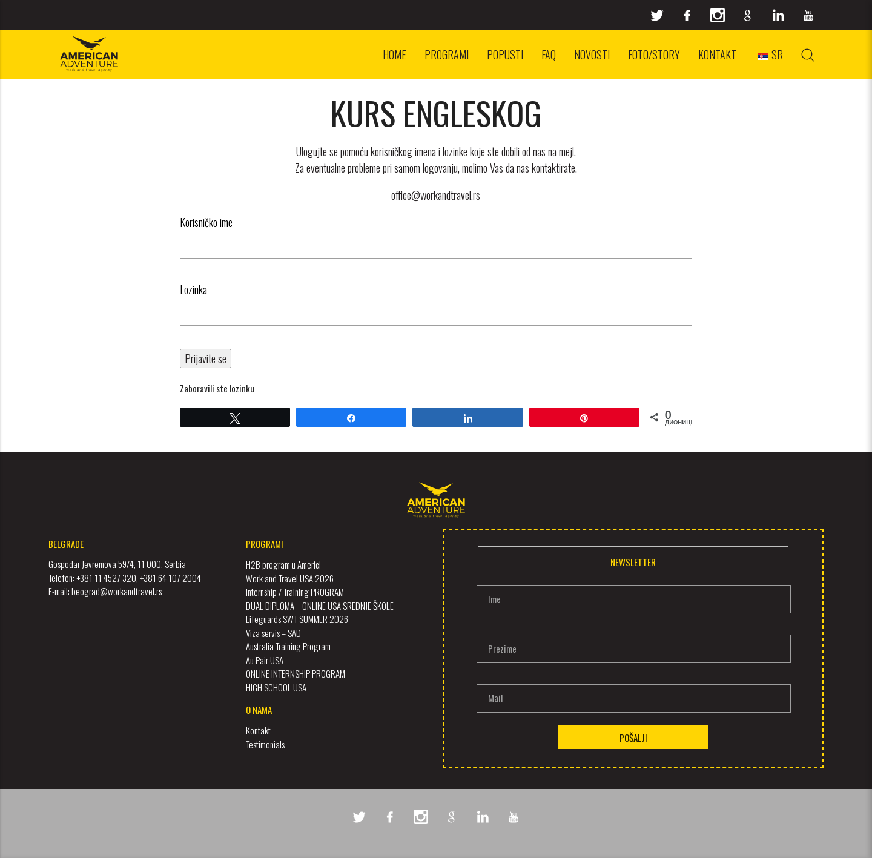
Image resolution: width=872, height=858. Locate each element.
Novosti (592, 54)
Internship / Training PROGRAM (295, 591)
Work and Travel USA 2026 (290, 578)
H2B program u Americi (283, 564)
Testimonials (265, 743)
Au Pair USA (264, 660)
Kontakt (717, 54)
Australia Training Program (288, 646)
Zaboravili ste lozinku (217, 388)
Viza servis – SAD (273, 632)
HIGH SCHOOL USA (276, 687)
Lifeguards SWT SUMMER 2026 (297, 618)
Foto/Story (654, 54)
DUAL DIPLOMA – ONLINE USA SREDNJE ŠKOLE (320, 605)
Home (394, 54)
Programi (446, 54)
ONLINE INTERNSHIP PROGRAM (295, 673)
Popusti (505, 54)
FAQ (548, 54)
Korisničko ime (206, 222)
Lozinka (193, 289)
